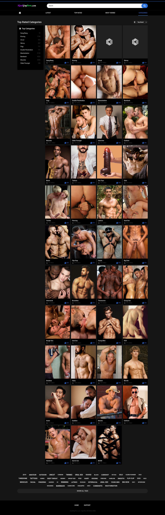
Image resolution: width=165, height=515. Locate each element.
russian (82, 482)
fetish (114, 475)
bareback (60, 486)
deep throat (52, 478)
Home (20, 13)
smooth (121, 478)
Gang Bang (30, 33)
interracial (93, 482)
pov (79, 478)
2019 (24, 475)
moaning (50, 486)
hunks (42, 478)
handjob (112, 478)
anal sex (104, 482)
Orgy (30, 46)
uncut (52, 475)
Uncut (30, 40)
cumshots (97, 486)
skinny (62, 478)
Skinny (30, 43)
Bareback (30, 57)
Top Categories (28, 28)
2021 (133, 482)
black (96, 475)
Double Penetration (30, 50)
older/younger (131, 474)
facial (33, 482)
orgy (88, 486)
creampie (81, 486)
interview (141, 482)
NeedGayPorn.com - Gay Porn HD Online (81, 511)
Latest (48, 13)
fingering (42, 482)
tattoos (33, 478)
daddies (51, 482)
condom (60, 474)
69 (57, 482)
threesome (23, 478)
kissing (95, 478)
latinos (74, 482)
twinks (69, 475)
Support (87, 505)
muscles (23, 482)
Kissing (30, 36)
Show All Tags (82, 491)
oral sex (79, 475)
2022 (144, 478)
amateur (32, 475)
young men (115, 482)
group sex (71, 478)
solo (121, 475)
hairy (86, 478)
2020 (138, 478)
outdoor (43, 475)
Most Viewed (110, 13)
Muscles (30, 60)
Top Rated (78, 13)
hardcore (71, 486)
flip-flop (130, 478)
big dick (125, 482)
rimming (64, 482)
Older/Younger (30, 63)
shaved (88, 475)
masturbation (111, 486)
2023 (140, 474)
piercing (103, 478)
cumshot (105, 475)
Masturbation (30, 53)
